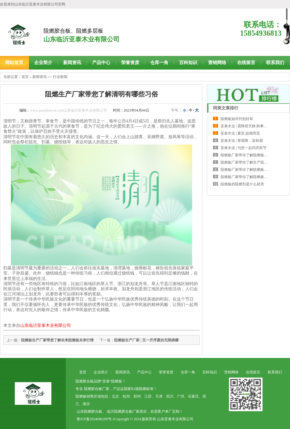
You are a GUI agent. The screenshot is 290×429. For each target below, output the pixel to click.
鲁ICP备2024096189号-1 (95, 419)
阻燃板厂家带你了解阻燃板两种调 (248, 155)
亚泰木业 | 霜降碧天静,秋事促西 (246, 126)
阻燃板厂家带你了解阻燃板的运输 (248, 177)
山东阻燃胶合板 (89, 411)
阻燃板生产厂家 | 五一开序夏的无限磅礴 (146, 340)
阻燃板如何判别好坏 (237, 119)
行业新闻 (60, 77)
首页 (25, 77)
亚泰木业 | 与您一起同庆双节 (243, 148)
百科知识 (188, 62)
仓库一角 (159, 62)
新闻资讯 (72, 62)
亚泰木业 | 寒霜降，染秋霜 (242, 140)
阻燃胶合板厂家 (96, 389)
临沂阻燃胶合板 (119, 411)
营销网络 (217, 62)
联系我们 (275, 62)
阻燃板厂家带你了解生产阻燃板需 (248, 162)
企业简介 (43, 62)
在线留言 (246, 62)
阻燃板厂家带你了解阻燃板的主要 (248, 169)
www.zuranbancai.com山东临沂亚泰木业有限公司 (68, 110)
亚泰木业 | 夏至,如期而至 (240, 133)
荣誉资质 (130, 62)
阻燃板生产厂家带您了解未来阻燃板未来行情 (57, 340)
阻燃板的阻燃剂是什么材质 (242, 184)
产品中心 (101, 62)
